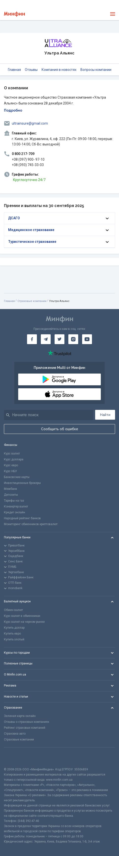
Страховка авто (15, 733)
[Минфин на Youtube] (87, 339)
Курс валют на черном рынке (24, 621)
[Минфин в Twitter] (59, 339)
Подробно (13, 110)
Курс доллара (13, 459)
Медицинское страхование (31, 230)
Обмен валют (13, 610)
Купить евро (12, 633)
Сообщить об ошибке (59, 429)
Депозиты (11, 494)
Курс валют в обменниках (22, 616)
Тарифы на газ (14, 500)
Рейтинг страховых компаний (24, 727)
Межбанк (10, 489)
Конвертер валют (16, 506)
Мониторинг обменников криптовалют (31, 524)
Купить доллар (14, 627)
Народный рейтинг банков (22, 518)
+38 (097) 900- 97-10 (28, 159)
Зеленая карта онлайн (20, 716)
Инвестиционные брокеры (22, 483)
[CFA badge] (15, 757)
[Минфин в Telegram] (46, 339)
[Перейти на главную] (14, 14)
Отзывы (31, 70)
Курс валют (12, 453)
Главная (14, 70)
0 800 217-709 (23, 154)
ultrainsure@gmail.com (30, 123)
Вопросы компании (95, 70)
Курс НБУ (10, 471)
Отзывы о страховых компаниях (26, 722)
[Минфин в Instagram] (73, 339)
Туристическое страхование (32, 242)
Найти (105, 415)
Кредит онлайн (14, 512)
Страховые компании (31, 301)
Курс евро (11, 465)
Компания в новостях (59, 70)
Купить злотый (14, 639)
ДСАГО (14, 218)
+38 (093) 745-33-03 (28, 165)
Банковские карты (17, 477)
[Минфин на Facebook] (32, 339)
